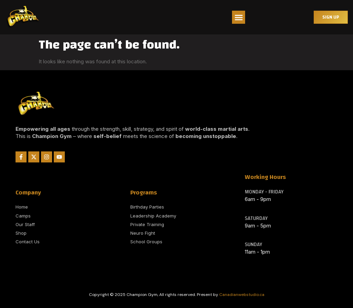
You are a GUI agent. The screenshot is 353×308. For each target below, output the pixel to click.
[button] (238, 17)
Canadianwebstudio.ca (241, 294)
